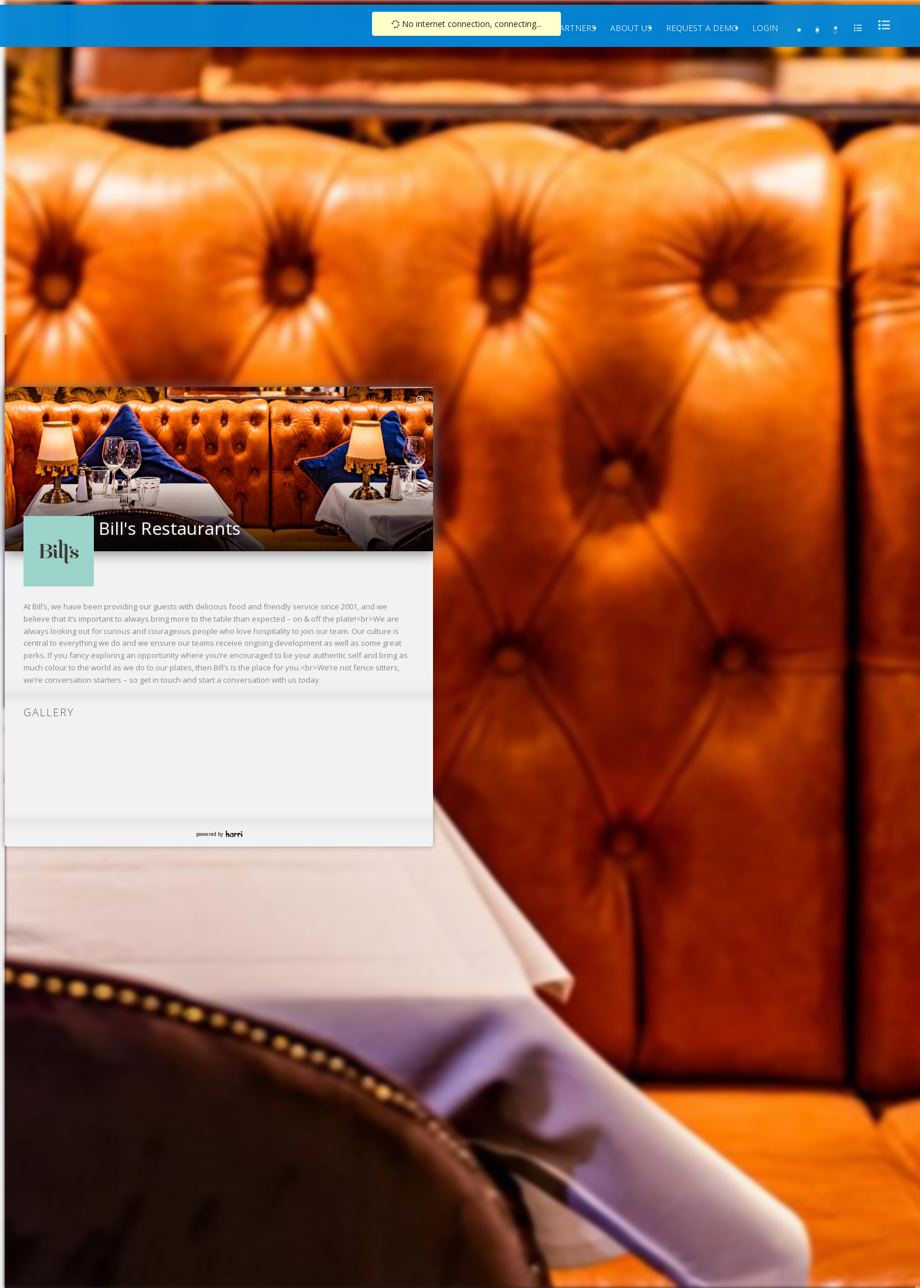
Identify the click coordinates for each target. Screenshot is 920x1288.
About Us (631, 27)
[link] (421, 400)
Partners (575, 27)
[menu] (880, 25)
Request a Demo (702, 27)
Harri (234, 834)
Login (765, 27)
